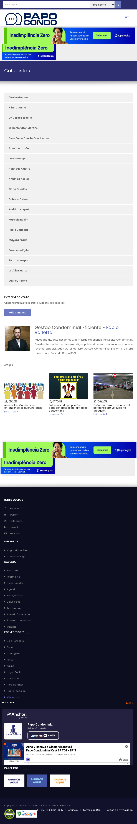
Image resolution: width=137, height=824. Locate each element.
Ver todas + (14, 697)
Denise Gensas (18, 97)
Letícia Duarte (18, 270)
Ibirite (10, 659)
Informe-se (13, 576)
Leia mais (11, 411)
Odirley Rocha (18, 281)
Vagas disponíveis (18, 550)
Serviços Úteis (15, 595)
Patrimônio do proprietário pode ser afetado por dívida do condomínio (68, 407)
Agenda (11, 589)
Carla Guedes (18, 189)
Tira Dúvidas (14, 608)
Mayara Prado (18, 240)
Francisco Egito (19, 250)
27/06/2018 (100, 401)
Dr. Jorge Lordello (20, 118)
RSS (129, 703)
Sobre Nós (13, 570)
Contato (11, 626)
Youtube (15, 533)
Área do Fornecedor (19, 614)
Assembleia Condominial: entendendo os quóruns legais (23, 406)
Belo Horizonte (15, 641)
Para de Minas (15, 684)
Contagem (13, 653)
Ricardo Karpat (19, 260)
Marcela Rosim (18, 219)
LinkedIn (14, 527)
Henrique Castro (19, 168)
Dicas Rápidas (15, 583)
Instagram (16, 521)
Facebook (16, 508)
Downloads (13, 601)
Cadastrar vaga (16, 556)
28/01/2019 (10, 401)
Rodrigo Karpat (19, 209)
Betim (10, 647)
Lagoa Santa (14, 672)
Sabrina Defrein (19, 199)
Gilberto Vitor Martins (23, 128)
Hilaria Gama (17, 107)
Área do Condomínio (19, 620)
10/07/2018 (55, 401)
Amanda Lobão (19, 148)
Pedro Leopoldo (16, 691)
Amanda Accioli (19, 179)
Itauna (10, 666)
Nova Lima (13, 678)
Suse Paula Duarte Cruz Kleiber (29, 138)
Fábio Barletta (18, 230)
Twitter (14, 514)
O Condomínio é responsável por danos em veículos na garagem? (111, 407)
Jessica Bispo (18, 158)
